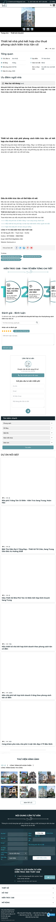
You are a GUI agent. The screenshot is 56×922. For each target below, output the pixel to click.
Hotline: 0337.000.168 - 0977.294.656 (27, 881)
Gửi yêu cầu (42, 858)
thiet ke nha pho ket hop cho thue (11, 259)
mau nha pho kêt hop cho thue (32, 256)
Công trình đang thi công (12, 768)
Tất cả (3, 765)
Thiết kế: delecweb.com (7, 920)
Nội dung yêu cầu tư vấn (36, 845)
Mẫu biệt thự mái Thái (26, 915)
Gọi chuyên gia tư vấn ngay (28, 375)
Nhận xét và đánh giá (9, 328)
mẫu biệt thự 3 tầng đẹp (40, 913)
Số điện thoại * (3, 849)
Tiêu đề (30, 839)
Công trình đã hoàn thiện (20, 765)
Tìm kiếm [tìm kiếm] (28, 448)
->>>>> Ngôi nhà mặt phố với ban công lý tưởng (16, 227)
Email (2, 843)
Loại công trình (4, 853)
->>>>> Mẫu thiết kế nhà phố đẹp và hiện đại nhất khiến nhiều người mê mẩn (25, 224)
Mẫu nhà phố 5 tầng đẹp (24, 913)
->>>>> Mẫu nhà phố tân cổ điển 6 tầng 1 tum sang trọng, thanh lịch (22, 220)
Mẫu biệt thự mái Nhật (32, 917)
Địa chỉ (3, 838)
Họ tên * (3, 833)
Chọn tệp (40, 833)
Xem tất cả (28, 803)
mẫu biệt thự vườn (39, 915)
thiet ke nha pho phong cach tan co (11, 256)
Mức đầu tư (4, 858)
